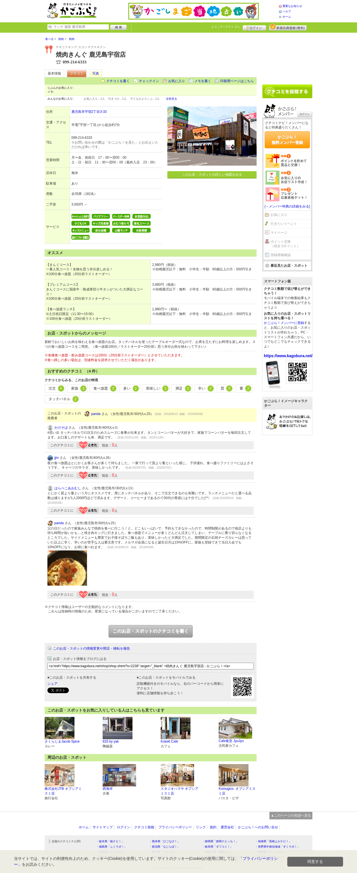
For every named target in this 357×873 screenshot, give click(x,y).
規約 (213, 827)
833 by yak (111, 741)
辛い (206, 388)
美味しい (157, 388)
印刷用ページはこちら (237, 81)
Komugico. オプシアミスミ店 (237, 791)
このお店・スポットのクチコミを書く (151, 631)
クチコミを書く (118, 81)
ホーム (287, 16)
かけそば (61, 428)
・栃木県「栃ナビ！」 (110, 841)
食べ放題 (104, 388)
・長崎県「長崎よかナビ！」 (273, 841)
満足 (183, 388)
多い (131, 388)
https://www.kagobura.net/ (288, 356)
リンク (201, 827)
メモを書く (202, 81)
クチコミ (76, 73)
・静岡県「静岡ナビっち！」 (220, 841)
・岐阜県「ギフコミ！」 (217, 846)
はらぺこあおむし (67, 488)
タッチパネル (64, 399)
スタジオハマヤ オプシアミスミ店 (179, 791)
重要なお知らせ (292, 6)
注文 (56, 388)
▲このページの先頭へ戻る (291, 815)
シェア (52, 684)
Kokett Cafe (169, 741)
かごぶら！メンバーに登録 (284, 323)
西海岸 (108, 789)
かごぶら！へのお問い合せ (258, 827)
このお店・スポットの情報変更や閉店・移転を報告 (91, 648)
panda (95, 414)
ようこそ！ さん (225, 26)
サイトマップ (103, 827)
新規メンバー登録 (288, 27)
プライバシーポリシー (175, 827)
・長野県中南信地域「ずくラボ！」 (277, 846)
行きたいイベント (284, 224)
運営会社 (227, 827)
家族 (79, 388)
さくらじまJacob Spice (62, 741)
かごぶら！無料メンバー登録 (287, 140)
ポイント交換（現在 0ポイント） (285, 244)
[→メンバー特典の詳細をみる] (287, 206)
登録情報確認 (281, 255)
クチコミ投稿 (144, 827)
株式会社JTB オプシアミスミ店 (63, 791)
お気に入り (176, 81)
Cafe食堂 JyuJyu (231, 741)
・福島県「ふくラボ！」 (111, 846)
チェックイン (149, 81)
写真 (95, 73)
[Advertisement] (287, 56)
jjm (56, 458)
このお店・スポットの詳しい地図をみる (212, 174)
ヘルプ (287, 11)
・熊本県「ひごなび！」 (164, 841)
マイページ (279, 233)
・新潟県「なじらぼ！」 (164, 846)
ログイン (254, 27)
